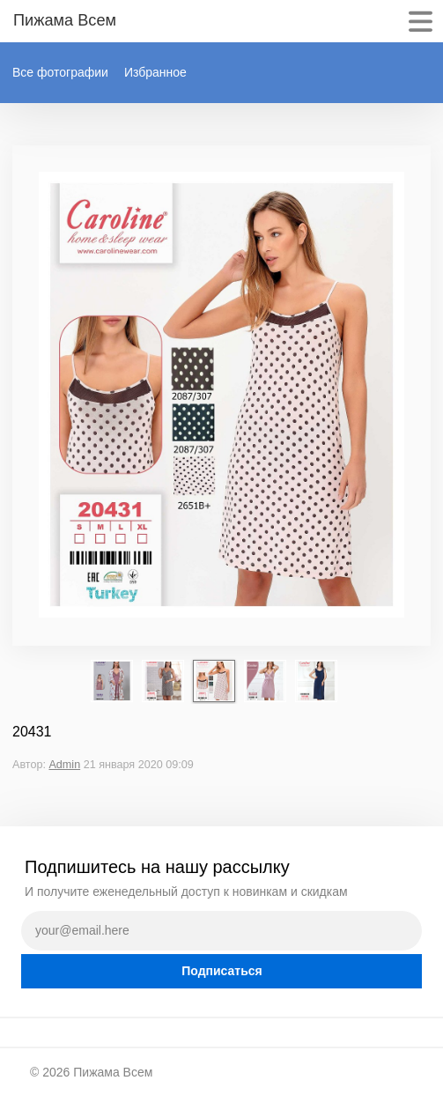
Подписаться (221, 971)
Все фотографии (60, 72)
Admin (64, 764)
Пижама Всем (112, 1072)
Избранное (155, 72)
